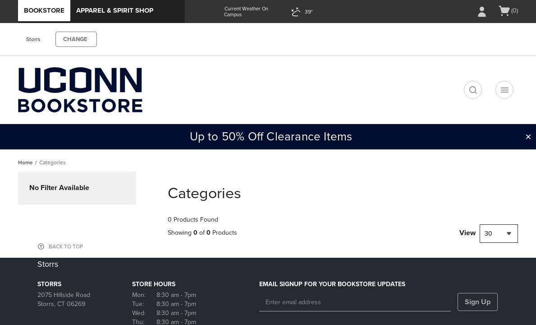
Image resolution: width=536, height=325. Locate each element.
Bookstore (44, 10)
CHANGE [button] (75, 39)
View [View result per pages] (467, 232)
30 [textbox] (488, 233)
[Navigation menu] (504, 90)
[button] (528, 136)
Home (25, 162)
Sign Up (477, 301)
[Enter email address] (355, 302)
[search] (473, 90)
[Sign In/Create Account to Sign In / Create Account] (482, 11)
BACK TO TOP (66, 246)
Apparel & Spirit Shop (114, 10)
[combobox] (499, 233)
